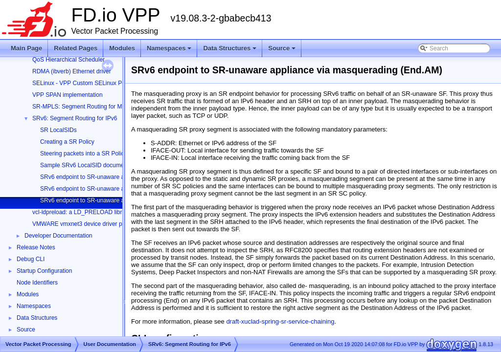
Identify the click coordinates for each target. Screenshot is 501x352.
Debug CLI (31, 259)
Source (282, 50)
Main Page (26, 48)
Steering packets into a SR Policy (83, 153)
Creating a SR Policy (67, 141)
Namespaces (170, 50)
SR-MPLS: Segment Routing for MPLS (82, 106)
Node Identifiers (37, 282)
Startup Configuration (44, 270)
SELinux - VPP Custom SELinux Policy (83, 83)
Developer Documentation (58, 235)
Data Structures (230, 50)
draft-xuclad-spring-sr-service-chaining (280, 321)
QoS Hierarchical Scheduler (68, 59)
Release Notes (36, 247)
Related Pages (75, 48)
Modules (122, 48)
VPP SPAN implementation (67, 94)
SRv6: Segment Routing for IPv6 (74, 118)
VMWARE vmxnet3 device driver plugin (83, 223)
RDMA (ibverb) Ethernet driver (71, 71)
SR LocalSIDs (58, 130)
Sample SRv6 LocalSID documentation (90, 165)
